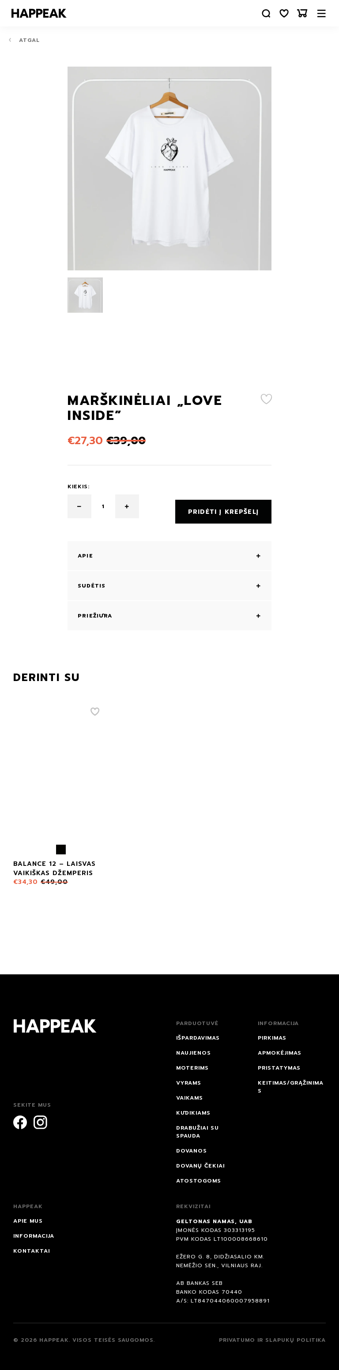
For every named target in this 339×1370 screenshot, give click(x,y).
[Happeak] (40, 13)
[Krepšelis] (301, 13)
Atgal (24, 40)
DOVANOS (191, 1145)
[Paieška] (262, 13)
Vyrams (188, 1078)
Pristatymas (279, 1063)
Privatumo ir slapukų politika (272, 1335)
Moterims (192, 1063)
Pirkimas (272, 1033)
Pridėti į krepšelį (223, 506)
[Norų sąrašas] (282, 13)
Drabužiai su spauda (197, 1126)
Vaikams (189, 1093)
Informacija (33, 1231)
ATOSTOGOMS (198, 1175)
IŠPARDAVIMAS (198, 1033)
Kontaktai (31, 1246)
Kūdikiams (193, 1108)
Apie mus (28, 1216)
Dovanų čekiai (200, 1160)
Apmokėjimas (279, 1048)
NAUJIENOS (193, 1048)
